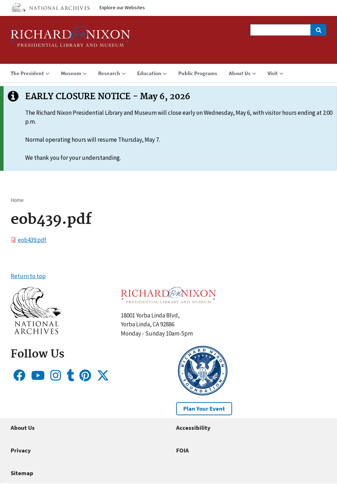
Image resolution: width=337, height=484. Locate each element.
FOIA (182, 450)
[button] (36, 332)
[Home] (70, 40)
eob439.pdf (32, 240)
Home (17, 200)
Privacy (21, 450)
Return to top (28, 276)
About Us (23, 428)
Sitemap (22, 473)
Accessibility (193, 428)
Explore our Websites (122, 7)
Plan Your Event (204, 408)
